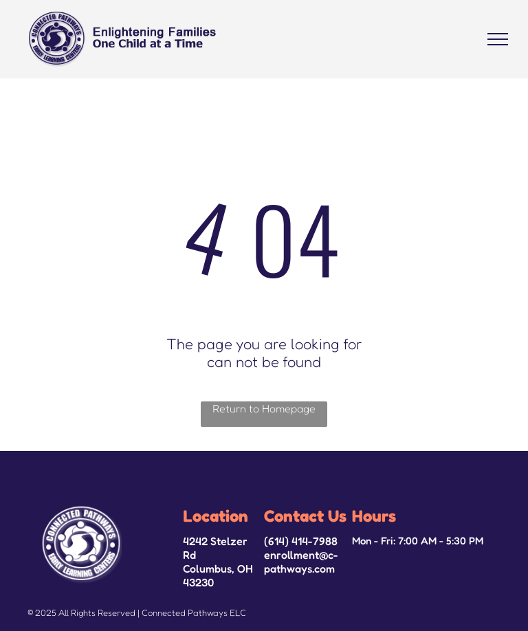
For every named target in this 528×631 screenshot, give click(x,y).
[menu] (498, 39)
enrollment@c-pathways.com (301, 561)
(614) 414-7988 (301, 541)
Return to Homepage (264, 408)
